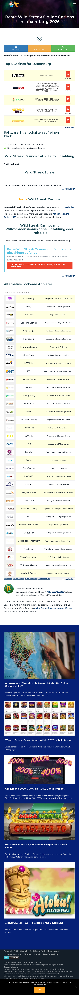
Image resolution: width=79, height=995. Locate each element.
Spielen (68, 74)
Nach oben (68, 127)
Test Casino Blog (50, 954)
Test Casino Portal (38, 951)
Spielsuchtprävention (11, 967)
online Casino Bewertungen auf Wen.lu (53, 608)
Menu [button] (72, 4)
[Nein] (76, 987)
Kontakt (37, 954)
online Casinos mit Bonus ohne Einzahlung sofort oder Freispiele (38, 265)
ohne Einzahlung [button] (39, 48)
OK (39, 989)
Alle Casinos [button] (16, 48)
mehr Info (68, 79)
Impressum (53, 951)
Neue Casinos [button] (63, 48)
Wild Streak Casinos (54, 592)
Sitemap (28, 954)
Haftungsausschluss (13, 954)
